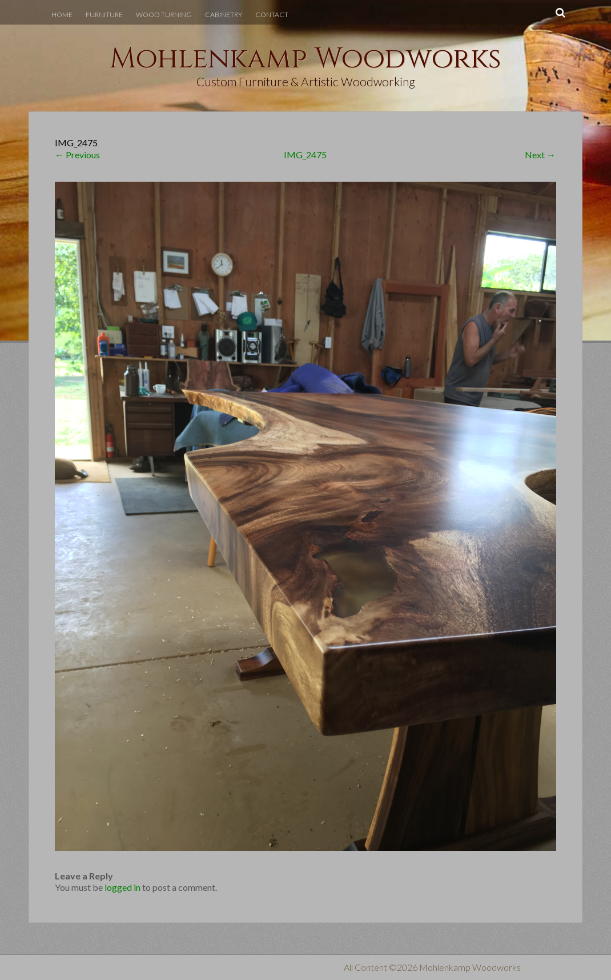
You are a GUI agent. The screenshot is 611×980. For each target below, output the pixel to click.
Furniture (104, 14)
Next (540, 154)
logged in (122, 887)
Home (62, 14)
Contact (271, 14)
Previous (77, 154)
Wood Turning (164, 14)
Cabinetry (223, 14)
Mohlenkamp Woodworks (305, 58)
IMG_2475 (305, 154)
